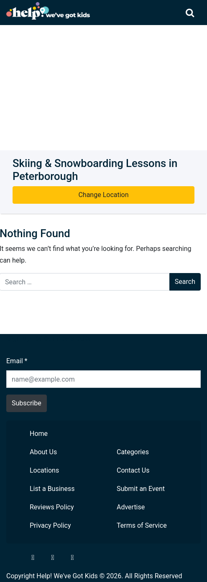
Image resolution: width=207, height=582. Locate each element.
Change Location (103, 195)
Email (16, 361)
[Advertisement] (103, 87)
